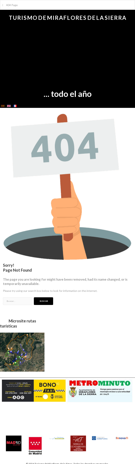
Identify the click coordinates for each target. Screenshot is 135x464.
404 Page (10, 5)
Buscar (125, 111)
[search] (17, 301)
